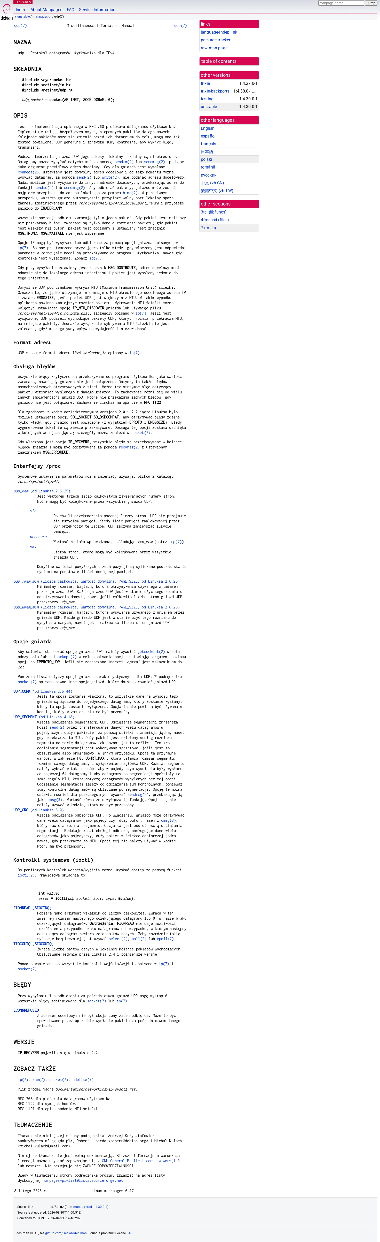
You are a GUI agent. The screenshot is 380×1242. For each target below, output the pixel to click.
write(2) (110, 177)
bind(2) (130, 193)
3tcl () (214, 212)
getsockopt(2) (151, 651)
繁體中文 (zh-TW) (217, 190)
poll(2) (139, 938)
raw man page (214, 47)
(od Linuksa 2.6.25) (41, 491)
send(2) (84, 177)
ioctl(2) (26, 875)
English (208, 128)
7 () (208, 227)
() (32, 908)
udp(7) (20, 25)
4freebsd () (215, 219)
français (208, 143)
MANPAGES (23, 2)
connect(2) (28, 172)
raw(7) (39, 1079)
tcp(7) (175, 541)
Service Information (97, 9)
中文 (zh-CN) (212, 182)
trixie (205, 83)
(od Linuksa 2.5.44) (42, 691)
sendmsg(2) (154, 161)
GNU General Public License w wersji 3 (141, 1161)
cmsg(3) (55, 799)
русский (209, 175)
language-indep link (219, 32)
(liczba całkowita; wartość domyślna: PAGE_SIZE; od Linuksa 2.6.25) (96, 581)
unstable (23, 16)
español (208, 136)
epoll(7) (165, 938)
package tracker (215, 39)
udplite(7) (83, 1079)
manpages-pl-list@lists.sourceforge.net (83, 1180)
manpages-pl (42, 16)
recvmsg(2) (129, 447)
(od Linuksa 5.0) (38, 810)
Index (21, 9)
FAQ (70, 9)
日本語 (207, 151)
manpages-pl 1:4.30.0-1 (90, 1207)
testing (207, 98)
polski (206, 159)
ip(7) (23, 248)
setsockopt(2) (63, 656)
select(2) (118, 938)
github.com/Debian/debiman (66, 1233)
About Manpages (46, 9)
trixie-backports (215, 91)
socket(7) (140, 432)
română (208, 167)
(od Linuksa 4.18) (43, 717)
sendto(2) (124, 161)
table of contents (219, 61)
